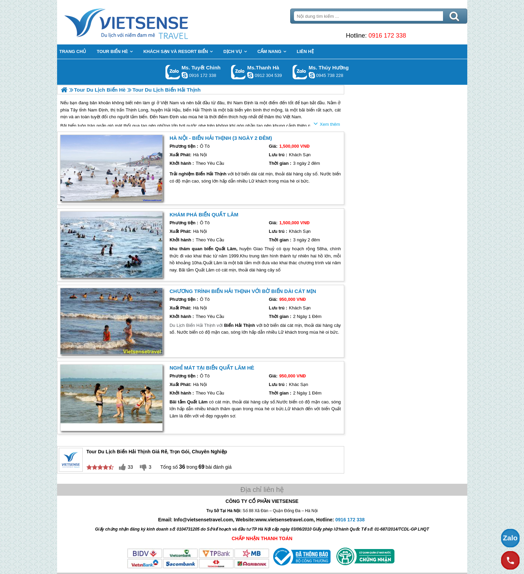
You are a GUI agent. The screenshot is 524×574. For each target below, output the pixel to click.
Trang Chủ (143, 22)
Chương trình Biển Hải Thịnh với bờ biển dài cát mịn (243, 291)
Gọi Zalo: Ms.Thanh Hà (238, 72)
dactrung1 (311, 75)
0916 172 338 (387, 35)
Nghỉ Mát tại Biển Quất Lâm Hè (212, 368)
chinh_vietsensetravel (184, 75)
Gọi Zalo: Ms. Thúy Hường (300, 72)
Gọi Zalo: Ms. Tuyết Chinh (172, 72)
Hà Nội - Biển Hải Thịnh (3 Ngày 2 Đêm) (221, 138)
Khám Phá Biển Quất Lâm (204, 214)
